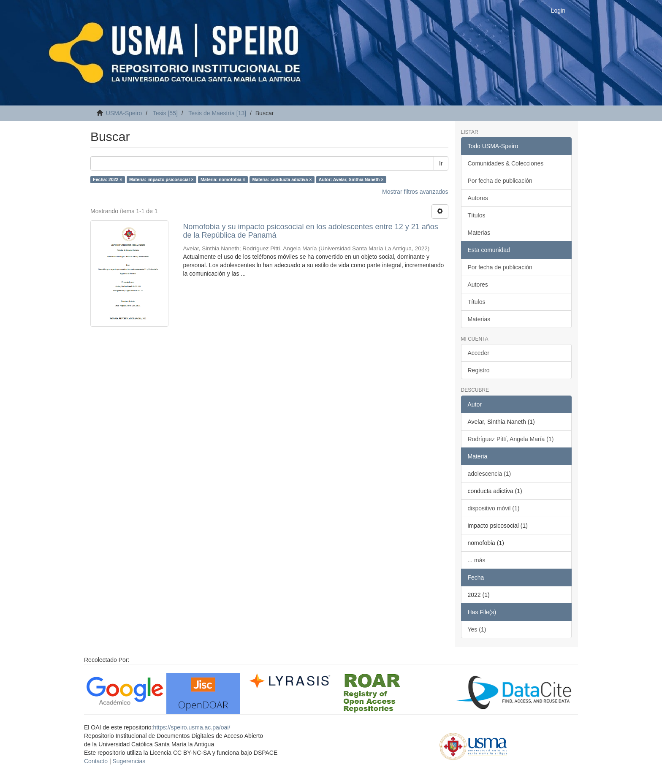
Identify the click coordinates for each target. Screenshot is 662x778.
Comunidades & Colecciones (506, 163)
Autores (478, 198)
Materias (479, 232)
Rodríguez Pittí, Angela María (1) (511, 439)
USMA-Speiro (124, 113)
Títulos (477, 215)
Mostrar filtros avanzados (415, 191)
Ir (441, 163)
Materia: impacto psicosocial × (161, 179)
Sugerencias (128, 761)
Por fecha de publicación (500, 180)
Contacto (96, 761)
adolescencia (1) (489, 473)
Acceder (478, 353)
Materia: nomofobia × (223, 179)
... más (477, 560)
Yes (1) (477, 629)
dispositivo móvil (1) (494, 508)
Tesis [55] (165, 113)
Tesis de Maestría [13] (217, 113)
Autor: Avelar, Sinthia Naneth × (351, 179)
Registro (479, 370)
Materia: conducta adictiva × (282, 179)
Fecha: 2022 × (107, 179)
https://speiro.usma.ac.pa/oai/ (191, 727)
